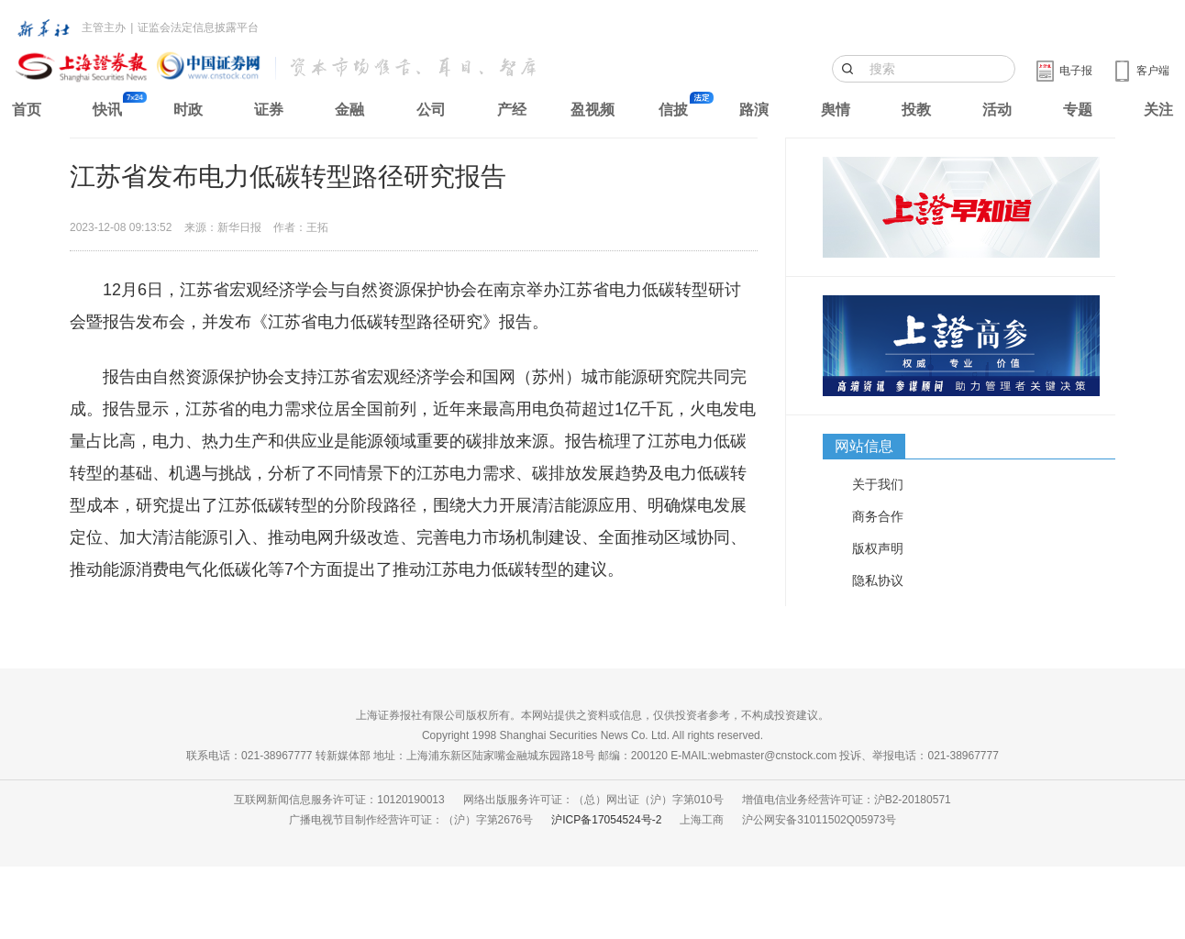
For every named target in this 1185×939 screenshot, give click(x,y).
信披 (673, 109)
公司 (431, 109)
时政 (188, 109)
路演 (754, 109)
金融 (349, 109)
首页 (26, 109)
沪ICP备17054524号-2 (606, 819)
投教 (916, 109)
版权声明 (877, 548)
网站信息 (864, 446)
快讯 (107, 109)
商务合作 (877, 516)
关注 (1158, 109)
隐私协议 (877, 580)
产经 (511, 109)
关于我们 (877, 484)
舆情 (835, 109)
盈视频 (592, 109)
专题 (1077, 109)
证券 (268, 109)
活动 (997, 109)
